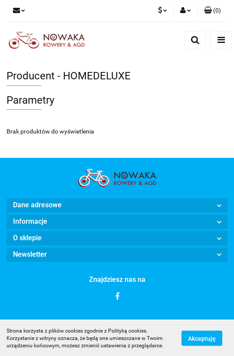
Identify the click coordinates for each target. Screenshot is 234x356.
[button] (212, 11)
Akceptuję (202, 338)
